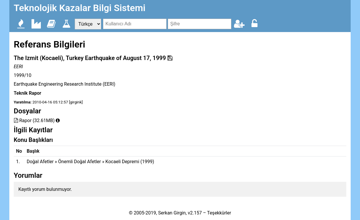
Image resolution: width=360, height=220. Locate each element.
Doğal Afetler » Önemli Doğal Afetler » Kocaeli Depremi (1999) (90, 161)
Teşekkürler (219, 213)
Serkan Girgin (172, 213)
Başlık (33, 151)
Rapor (23, 120)
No (19, 151)
